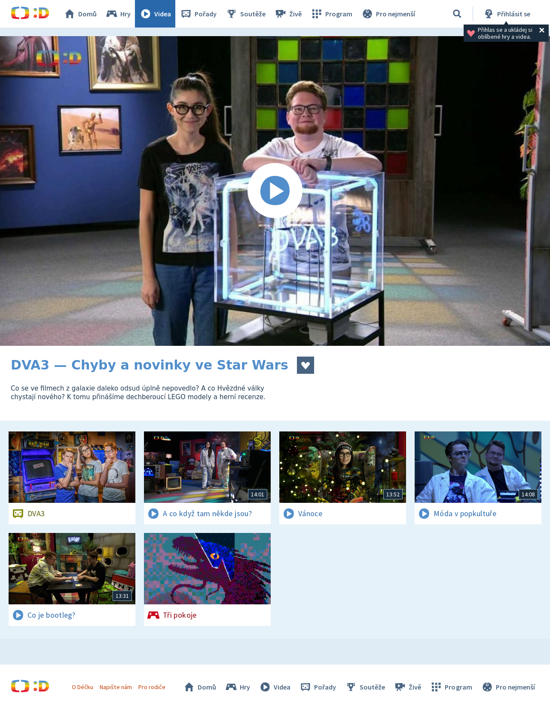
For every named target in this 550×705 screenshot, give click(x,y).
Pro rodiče (151, 687)
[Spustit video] (275, 191)
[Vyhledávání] (457, 14)
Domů (80, 13)
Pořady (198, 13)
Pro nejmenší (388, 13)
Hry (118, 13)
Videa (155, 13)
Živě (288, 13)
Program (331, 13)
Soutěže (245, 13)
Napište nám (115, 687)
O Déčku (82, 687)
